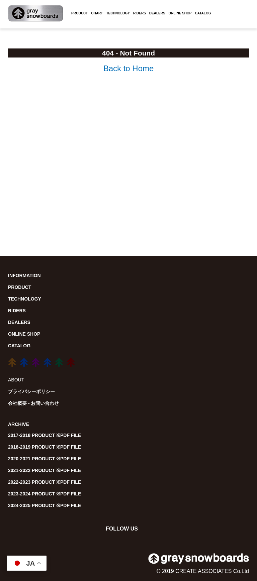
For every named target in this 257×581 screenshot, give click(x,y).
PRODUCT (79, 13)
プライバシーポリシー (31, 391)
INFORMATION (24, 275)
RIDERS (139, 13)
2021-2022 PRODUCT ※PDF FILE (44, 470)
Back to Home (128, 68)
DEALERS (157, 13)
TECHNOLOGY (118, 13)
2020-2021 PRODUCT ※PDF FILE (44, 458)
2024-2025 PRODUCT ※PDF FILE (44, 505)
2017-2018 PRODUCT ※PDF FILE (44, 435)
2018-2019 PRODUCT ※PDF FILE (44, 447)
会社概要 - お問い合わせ (33, 403)
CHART (97, 13)
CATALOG (203, 13)
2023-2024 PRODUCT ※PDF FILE (44, 493)
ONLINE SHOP (180, 13)
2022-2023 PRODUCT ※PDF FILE (44, 482)
